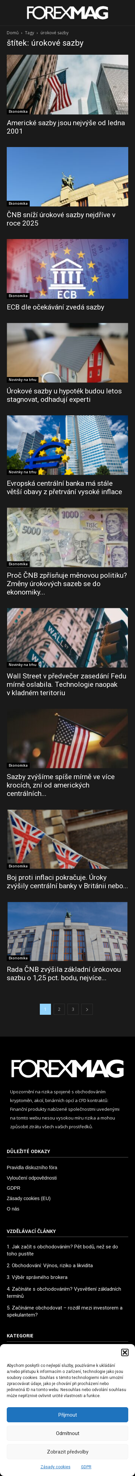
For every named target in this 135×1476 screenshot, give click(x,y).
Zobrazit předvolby (67, 1452)
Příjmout (67, 1415)
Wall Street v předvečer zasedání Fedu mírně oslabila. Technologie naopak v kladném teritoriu (66, 684)
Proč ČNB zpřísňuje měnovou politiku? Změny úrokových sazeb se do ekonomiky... (67, 583)
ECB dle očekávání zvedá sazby (55, 307)
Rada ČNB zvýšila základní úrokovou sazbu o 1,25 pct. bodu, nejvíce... (64, 973)
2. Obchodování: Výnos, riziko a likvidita (50, 1266)
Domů (13, 33)
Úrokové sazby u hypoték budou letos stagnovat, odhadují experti (64, 395)
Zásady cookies (55, 1467)
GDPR (86, 1467)
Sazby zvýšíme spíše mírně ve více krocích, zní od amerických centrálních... (61, 785)
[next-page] (87, 1009)
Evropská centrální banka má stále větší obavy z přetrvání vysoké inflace (64, 487)
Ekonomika (18, 111)
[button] (125, 1352)
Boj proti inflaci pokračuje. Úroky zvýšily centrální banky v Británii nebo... (67, 881)
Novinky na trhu (22, 379)
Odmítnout (67, 1433)
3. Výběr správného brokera (37, 1277)
